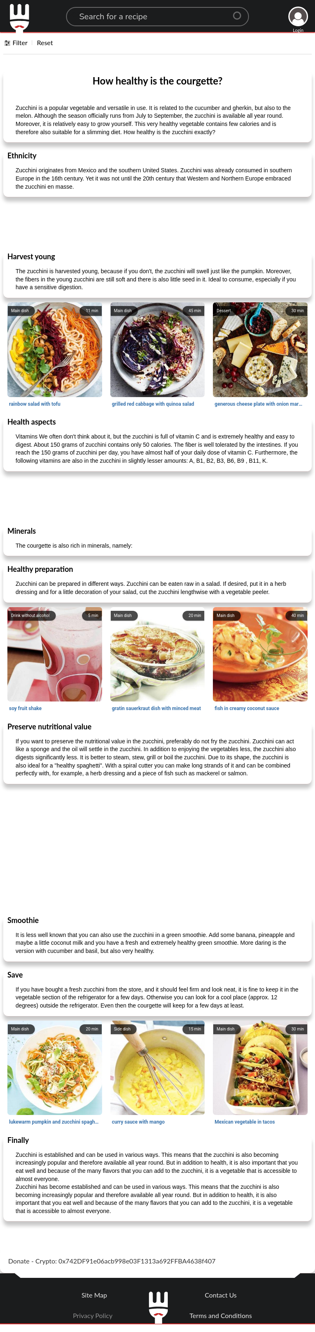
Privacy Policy (93, 1315)
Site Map (94, 1295)
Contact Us (221, 1295)
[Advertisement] (157, 224)
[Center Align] (240, 12)
